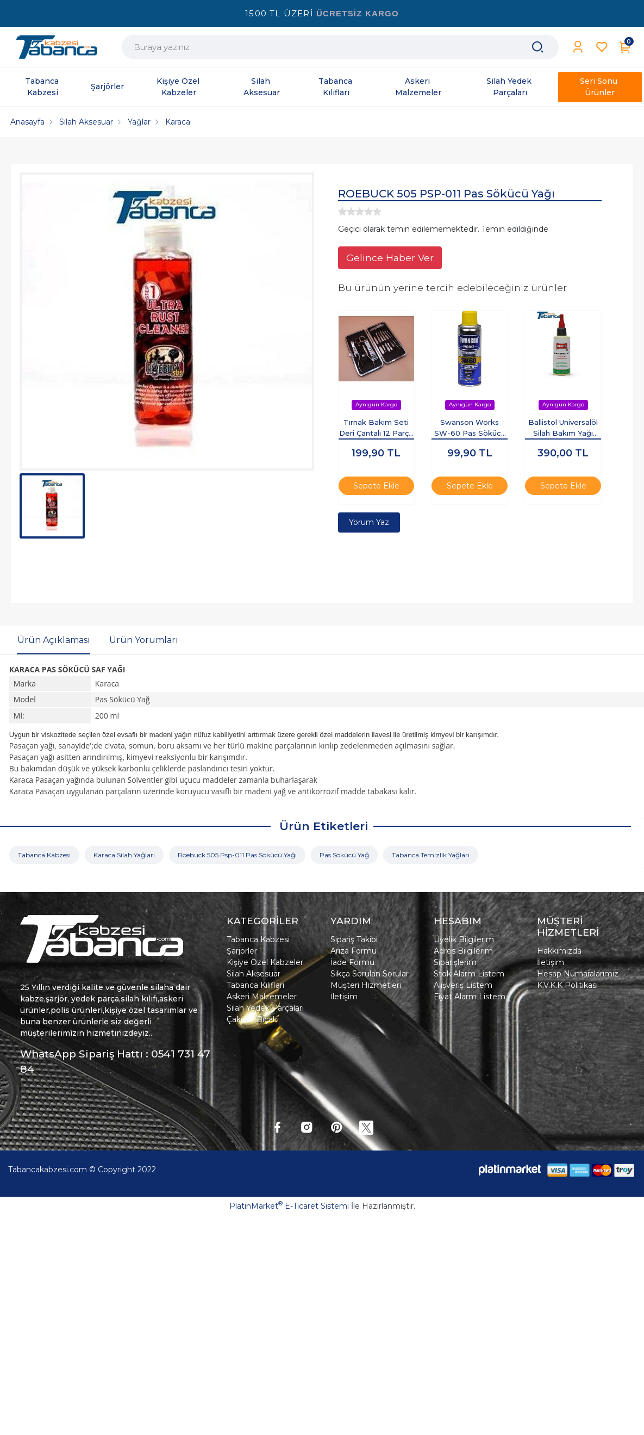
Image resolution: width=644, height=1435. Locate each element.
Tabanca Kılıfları (255, 985)
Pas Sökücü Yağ (344, 855)
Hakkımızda (559, 951)
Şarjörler (242, 951)
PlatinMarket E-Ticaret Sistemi (289, 1206)
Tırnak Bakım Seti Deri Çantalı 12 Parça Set (376, 429)
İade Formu (352, 962)
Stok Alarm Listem (469, 974)
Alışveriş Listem (463, 985)
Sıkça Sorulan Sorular (369, 974)
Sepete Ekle (376, 486)
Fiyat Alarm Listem (469, 996)
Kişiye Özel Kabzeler (265, 962)
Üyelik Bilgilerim (464, 939)
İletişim (344, 996)
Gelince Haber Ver (390, 257)
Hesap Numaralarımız (577, 974)
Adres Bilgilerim (463, 951)
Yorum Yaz (369, 522)
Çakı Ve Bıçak (252, 1019)
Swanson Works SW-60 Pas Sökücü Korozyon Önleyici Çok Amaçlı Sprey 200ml (469, 429)
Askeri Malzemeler (262, 996)
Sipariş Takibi (354, 939)
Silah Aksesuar (253, 974)
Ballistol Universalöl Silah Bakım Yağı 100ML (563, 429)
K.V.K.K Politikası (567, 985)
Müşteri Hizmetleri (365, 985)
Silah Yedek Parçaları (265, 1008)
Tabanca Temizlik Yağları (431, 855)
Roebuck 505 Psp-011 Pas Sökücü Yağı (237, 855)
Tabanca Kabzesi (44, 855)
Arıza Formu (353, 951)
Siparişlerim (455, 962)
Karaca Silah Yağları (124, 855)
